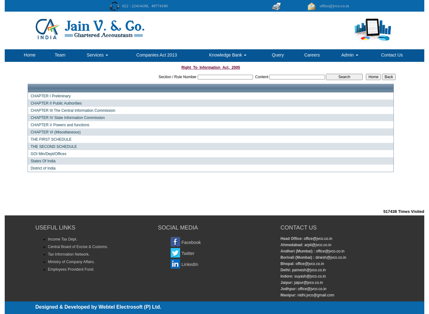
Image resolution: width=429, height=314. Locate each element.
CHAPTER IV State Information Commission (67, 118)
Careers (312, 54)
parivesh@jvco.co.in (309, 270)
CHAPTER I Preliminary (50, 96)
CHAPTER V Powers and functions (59, 125)
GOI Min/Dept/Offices (48, 154)
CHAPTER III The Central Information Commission (72, 110)
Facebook (191, 242)
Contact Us (392, 54)
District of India (42, 168)
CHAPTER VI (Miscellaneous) (55, 132)
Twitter (188, 253)
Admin (349, 54)
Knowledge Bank (227, 54)
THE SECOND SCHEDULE (53, 146)
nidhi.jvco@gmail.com (315, 295)
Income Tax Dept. (62, 239)
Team (60, 54)
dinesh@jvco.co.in (330, 257)
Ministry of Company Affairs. (71, 262)
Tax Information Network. (69, 254)
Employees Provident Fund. (71, 269)
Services (97, 54)
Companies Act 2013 (156, 54)
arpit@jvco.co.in (317, 245)
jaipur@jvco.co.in (308, 282)
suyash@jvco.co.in (309, 276)
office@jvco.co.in (317, 238)
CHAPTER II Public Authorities (56, 103)
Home (30, 54)
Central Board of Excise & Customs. (78, 247)
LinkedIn (190, 264)
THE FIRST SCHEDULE (50, 139)
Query (278, 54)
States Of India (42, 161)
